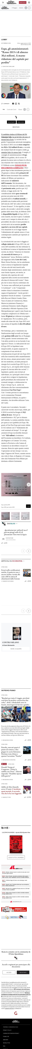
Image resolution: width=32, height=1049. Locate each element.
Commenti (5, 103)
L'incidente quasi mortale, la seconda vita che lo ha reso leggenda (11, 791)
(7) (5, 543)
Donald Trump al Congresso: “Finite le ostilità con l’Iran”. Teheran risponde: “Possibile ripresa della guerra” (11, 771)
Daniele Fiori (6, 797)
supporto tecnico (9, 1008)
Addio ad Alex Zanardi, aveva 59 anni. (10, 788)
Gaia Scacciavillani (7, 66)
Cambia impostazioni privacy (11, 1033)
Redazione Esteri (7, 740)
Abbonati (22, 2)
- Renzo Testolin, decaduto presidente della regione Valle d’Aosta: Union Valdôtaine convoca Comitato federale (15, 877)
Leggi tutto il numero (16, 857)
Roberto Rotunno (7, 581)
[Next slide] (28, 484)
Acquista (15, 649)
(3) (29, 760)
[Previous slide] (4, 484)
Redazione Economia (8, 760)
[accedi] (29, 2)
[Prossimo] (29, 551)
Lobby (4, 39)
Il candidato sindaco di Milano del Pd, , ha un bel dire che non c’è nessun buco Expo (15, 136)
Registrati (23, 972)
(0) (29, 581)
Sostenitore (9, 538)
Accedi (9, 972)
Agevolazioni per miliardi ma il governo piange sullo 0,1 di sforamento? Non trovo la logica (15, 532)
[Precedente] (23, 551)
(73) (29, 797)
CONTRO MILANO (10, 642)
